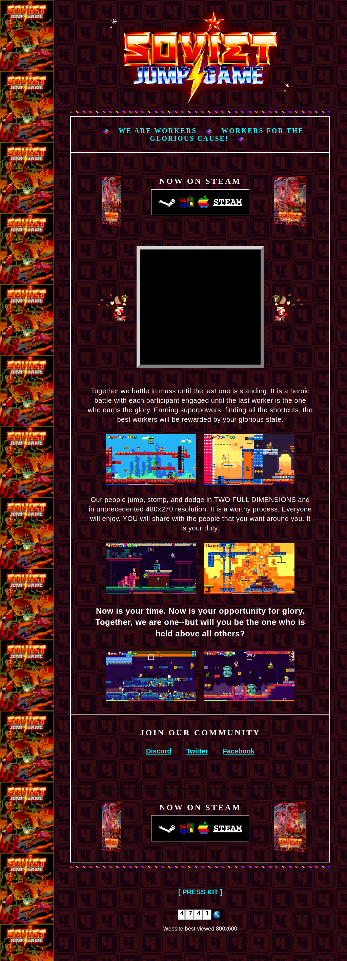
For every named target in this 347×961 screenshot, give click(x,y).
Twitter (197, 751)
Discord (158, 751)
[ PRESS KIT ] (200, 892)
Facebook (238, 751)
